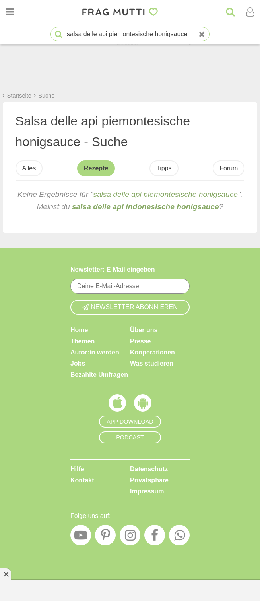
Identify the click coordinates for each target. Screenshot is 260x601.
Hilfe (77, 469)
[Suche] (230, 12)
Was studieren (151, 363)
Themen (82, 341)
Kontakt (82, 480)
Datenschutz (149, 469)
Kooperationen (152, 352)
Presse (140, 341)
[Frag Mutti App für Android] (142, 405)
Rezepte (96, 168)
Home (79, 330)
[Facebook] (154, 537)
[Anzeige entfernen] (5, 574)
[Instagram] (130, 537)
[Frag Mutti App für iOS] (117, 405)
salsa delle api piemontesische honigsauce (165, 194)
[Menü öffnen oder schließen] (10, 12)
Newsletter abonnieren (130, 307)
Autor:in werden (94, 352)
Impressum (147, 491)
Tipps (164, 168)
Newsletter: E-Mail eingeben (112, 269)
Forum (228, 168)
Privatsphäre (149, 480)
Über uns (143, 330)
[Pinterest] (105, 537)
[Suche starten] (58, 34)
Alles (29, 168)
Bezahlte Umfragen (99, 374)
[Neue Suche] (202, 34)
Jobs (77, 363)
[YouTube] (80, 537)
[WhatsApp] (179, 537)
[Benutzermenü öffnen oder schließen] (250, 12)
